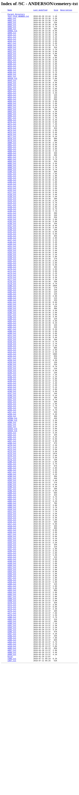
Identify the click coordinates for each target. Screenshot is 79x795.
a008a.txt (12, 35)
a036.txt (12, 82)
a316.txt (12, 624)
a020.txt (12, 54)
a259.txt (12, 497)
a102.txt (12, 209)
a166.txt (12, 316)
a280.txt (12, 552)
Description (66, 10)
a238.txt (12, 450)
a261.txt (12, 507)
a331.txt (12, 644)
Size (56, 10)
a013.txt (12, 45)
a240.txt (12, 455)
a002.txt (12, 22)
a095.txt (12, 194)
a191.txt (12, 360)
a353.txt (12, 681)
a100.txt (12, 204)
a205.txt (12, 390)
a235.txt (12, 445)
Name (10, 10)
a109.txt (12, 216)
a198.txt (12, 378)
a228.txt (12, 430)
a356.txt (12, 689)
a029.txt (12, 72)
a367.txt (12, 713)
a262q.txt (12, 514)
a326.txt (12, 636)
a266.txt (12, 524)
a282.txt (12, 554)
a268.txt (12, 529)
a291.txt (12, 572)
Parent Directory (16, 15)
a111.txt (12, 221)
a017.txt (12, 49)
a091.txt (12, 186)
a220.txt (12, 413)
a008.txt (12, 32)
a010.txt (12, 40)
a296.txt (12, 582)
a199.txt (12, 380)
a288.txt (12, 567)
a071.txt (12, 146)
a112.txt (12, 224)
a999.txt (12, 783)
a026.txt (12, 67)
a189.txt (12, 355)
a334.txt (12, 651)
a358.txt (12, 693)
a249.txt (12, 475)
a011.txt (12, 42)
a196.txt (12, 373)
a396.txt (12, 756)
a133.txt (12, 258)
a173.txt (12, 325)
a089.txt (12, 181)
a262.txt (12, 509)
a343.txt (12, 664)
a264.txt (12, 519)
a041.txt (12, 89)
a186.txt (12, 350)
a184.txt (12, 345)
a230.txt (12, 435)
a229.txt (12, 432)
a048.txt (12, 104)
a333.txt (12, 649)
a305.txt (12, 599)
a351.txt (12, 679)
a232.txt (12, 437)
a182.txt (12, 343)
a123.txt (12, 238)
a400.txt (12, 766)
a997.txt (12, 778)
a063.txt (12, 129)
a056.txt (12, 119)
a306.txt (12, 601)
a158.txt (12, 306)
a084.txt (12, 176)
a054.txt (12, 114)
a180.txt (12, 340)
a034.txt (12, 79)
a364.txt (12, 708)
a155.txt (12, 301)
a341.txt (12, 661)
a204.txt (12, 388)
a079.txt (12, 166)
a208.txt (12, 395)
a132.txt (12, 256)
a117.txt (12, 229)
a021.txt (12, 57)
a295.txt (12, 579)
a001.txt (12, 20)
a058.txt (12, 122)
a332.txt (12, 646)
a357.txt (12, 691)
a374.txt (12, 728)
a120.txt (12, 233)
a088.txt (12, 179)
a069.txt (12, 141)
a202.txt (12, 383)
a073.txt (12, 151)
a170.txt (12, 321)
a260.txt (12, 505)
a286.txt (12, 562)
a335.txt (12, 654)
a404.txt (12, 768)
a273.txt (12, 539)
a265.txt (12, 522)
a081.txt (12, 171)
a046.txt (12, 99)
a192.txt (12, 363)
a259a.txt (12, 500)
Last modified (40, 10)
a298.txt (12, 587)
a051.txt (12, 107)
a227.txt (12, 427)
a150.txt (12, 291)
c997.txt (12, 790)
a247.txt (12, 470)
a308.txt (12, 604)
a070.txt (12, 144)
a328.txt (12, 641)
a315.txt (12, 621)
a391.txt (12, 748)
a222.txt (12, 415)
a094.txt (12, 191)
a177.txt (12, 333)
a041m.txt (12, 92)
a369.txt (12, 718)
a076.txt (12, 159)
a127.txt (12, 243)
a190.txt (12, 358)
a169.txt (12, 318)
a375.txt (12, 731)
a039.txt (12, 87)
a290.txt (12, 569)
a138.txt (12, 271)
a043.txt (12, 94)
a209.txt (12, 398)
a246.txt (12, 467)
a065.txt (12, 134)
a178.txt (12, 335)
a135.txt (12, 263)
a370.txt (12, 721)
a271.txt (12, 534)
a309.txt (12, 606)
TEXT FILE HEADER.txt (18, 17)
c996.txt (12, 788)
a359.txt (12, 696)
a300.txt (12, 589)
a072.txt (12, 149)
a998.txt (12, 781)
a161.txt (12, 311)
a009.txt (12, 37)
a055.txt (12, 117)
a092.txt (12, 189)
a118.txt (12, 231)
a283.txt (12, 557)
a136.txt (12, 266)
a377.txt (12, 733)
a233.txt (12, 440)
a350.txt (12, 676)
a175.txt (12, 330)
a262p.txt (12, 512)
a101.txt (12, 206)
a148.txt (12, 288)
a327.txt (12, 639)
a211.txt (12, 400)
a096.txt (12, 196)
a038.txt (12, 84)
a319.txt (12, 629)
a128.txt (12, 246)
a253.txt (12, 482)
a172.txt (12, 323)
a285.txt (12, 559)
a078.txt (12, 164)
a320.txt (12, 631)
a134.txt (12, 261)
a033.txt (12, 77)
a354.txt (12, 684)
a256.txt (12, 490)
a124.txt (12, 241)
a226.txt (12, 425)
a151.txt (12, 293)
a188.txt (12, 353)
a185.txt (12, 348)
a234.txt (12, 442)
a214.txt (12, 403)
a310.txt (12, 609)
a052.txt (12, 109)
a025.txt (12, 64)
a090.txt (12, 184)
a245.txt (12, 465)
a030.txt (12, 74)
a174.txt (12, 328)
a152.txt (12, 296)
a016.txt (12, 47)
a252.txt (12, 480)
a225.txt (12, 422)
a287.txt (12, 564)
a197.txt (12, 375)
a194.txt (12, 368)
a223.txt (12, 417)
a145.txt (12, 281)
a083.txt (12, 174)
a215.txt (12, 405)
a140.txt (12, 273)
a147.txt (12, 286)
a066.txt (12, 137)
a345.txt (12, 669)
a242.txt (12, 457)
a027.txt (12, 69)
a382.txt (12, 741)
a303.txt (12, 594)
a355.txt (12, 686)
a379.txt (12, 736)
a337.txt (12, 656)
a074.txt (12, 154)
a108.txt (12, 214)
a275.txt (12, 542)
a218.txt (12, 408)
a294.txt (12, 577)
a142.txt (12, 276)
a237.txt (12, 447)
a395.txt (12, 753)
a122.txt (12, 236)
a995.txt (12, 776)
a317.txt (12, 626)
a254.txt (12, 485)
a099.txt (12, 201)
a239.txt (12, 452)
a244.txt (12, 462)
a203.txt (12, 385)
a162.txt (12, 313)
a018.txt (12, 52)
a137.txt (12, 268)
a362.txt (12, 703)
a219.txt (12, 410)
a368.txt (12, 716)
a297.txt (12, 584)
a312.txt (12, 614)
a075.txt (12, 156)
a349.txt (12, 674)
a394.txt (12, 751)
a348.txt (12, 671)
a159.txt (12, 308)
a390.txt (12, 746)
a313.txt (12, 616)
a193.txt (12, 365)
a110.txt (12, 219)
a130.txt (12, 251)
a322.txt (12, 634)
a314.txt (12, 619)
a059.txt (12, 124)
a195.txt (12, 370)
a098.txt (12, 199)
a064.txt (12, 132)
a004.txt (12, 27)
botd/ (10, 786)
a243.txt (12, 460)
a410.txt (12, 773)
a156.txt (12, 303)
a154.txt (12, 298)
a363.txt (12, 706)
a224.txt (12, 420)
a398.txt (12, 761)
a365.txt (12, 711)
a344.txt (12, 666)
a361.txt (12, 701)
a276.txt (12, 544)
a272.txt (12, 537)
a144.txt (12, 278)
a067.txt (12, 139)
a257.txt (12, 492)
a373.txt (12, 726)
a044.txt (12, 97)
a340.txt (12, 659)
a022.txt (12, 59)
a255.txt (12, 487)
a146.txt (12, 283)
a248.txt (12, 472)
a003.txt (12, 25)
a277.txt (12, 547)
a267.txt (12, 527)
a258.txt (12, 495)
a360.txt (12, 698)
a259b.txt (12, 502)
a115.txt (12, 226)
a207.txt (12, 393)
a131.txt (12, 253)
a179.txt (12, 338)
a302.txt (12, 592)
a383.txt (12, 743)
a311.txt (12, 611)
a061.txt (12, 127)
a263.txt (12, 517)
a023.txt (12, 62)
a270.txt (12, 532)
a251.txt (12, 477)
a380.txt (12, 738)
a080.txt (12, 169)
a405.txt (12, 771)
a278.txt (12, 549)
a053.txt (12, 112)
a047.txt (12, 102)
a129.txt (12, 248)
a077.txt (12, 161)
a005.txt (12, 30)
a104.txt (12, 211)
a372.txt (12, 723)
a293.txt (12, 574)
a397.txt (12, 758)
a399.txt (12, 763)
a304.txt (12, 597)
